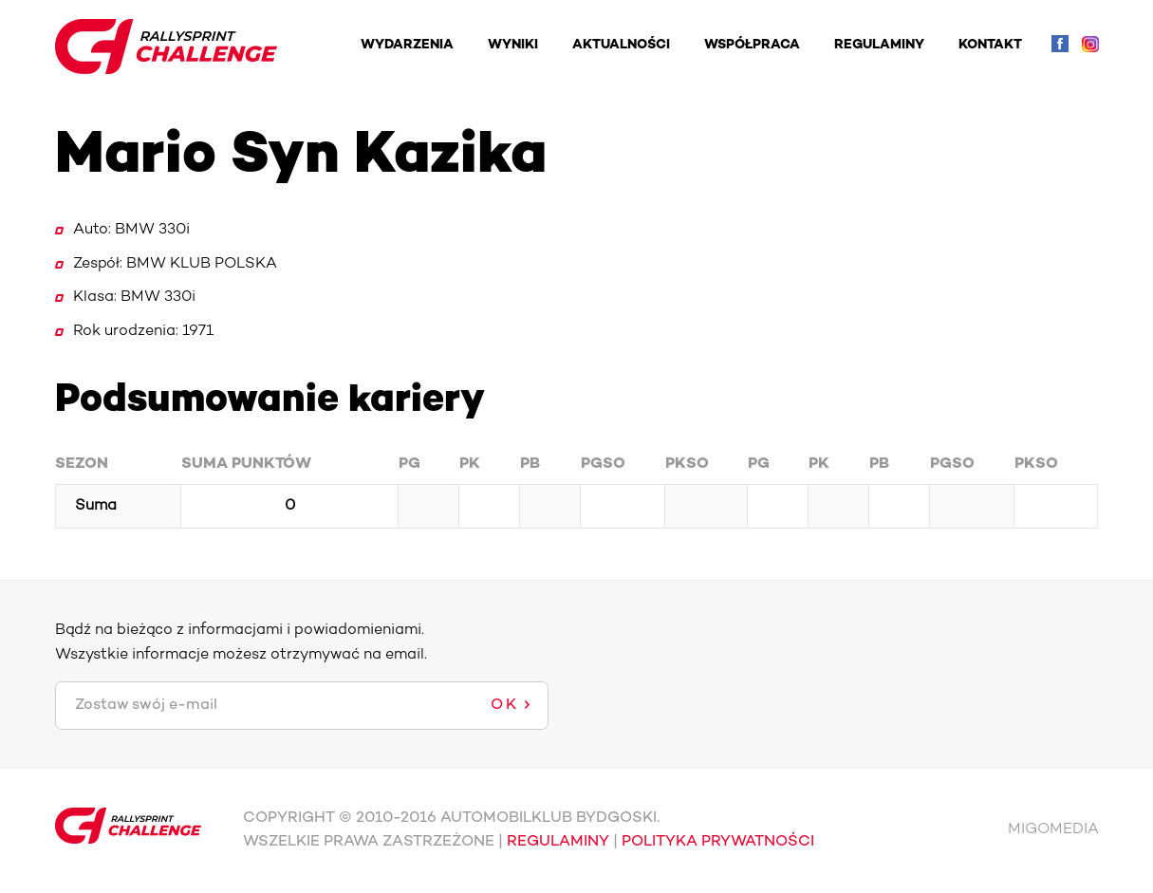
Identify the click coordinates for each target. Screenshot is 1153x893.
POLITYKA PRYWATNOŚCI (718, 841)
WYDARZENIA (407, 45)
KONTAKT (990, 45)
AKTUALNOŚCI (621, 45)
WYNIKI (513, 45)
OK (505, 705)
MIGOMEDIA (1053, 829)
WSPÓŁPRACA (752, 45)
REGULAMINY (879, 45)
